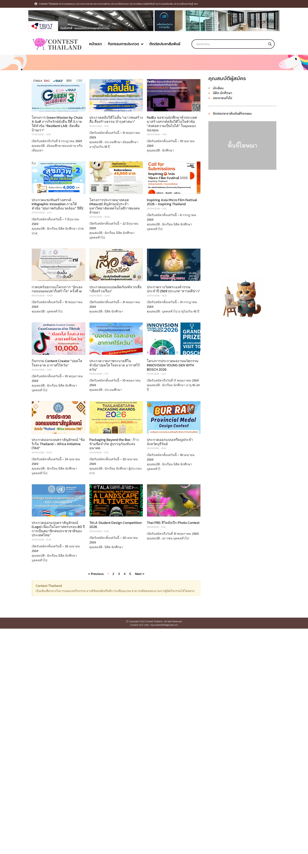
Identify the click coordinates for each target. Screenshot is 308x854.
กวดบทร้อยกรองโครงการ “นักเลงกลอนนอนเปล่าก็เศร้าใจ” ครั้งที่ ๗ (57, 289)
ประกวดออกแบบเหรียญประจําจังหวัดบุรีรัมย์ (170, 441)
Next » (139, 573)
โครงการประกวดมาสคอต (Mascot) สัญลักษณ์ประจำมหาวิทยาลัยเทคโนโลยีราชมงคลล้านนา (114, 206)
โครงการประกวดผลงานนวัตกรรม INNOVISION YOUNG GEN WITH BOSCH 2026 (172, 365)
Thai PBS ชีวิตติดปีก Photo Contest (173, 522)
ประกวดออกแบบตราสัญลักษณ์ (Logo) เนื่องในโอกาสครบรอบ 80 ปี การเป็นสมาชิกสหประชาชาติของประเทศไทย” (58, 529)
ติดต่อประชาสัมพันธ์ (164, 44)
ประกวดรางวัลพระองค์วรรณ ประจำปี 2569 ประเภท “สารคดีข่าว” (173, 289)
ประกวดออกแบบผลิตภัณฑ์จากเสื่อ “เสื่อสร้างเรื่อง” (115, 289)
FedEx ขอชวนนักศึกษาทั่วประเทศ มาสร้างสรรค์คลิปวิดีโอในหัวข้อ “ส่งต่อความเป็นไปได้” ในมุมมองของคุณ (172, 124)
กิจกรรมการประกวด (125, 44)
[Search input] (231, 44)
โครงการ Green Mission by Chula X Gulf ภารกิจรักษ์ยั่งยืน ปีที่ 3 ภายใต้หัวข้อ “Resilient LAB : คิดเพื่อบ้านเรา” (57, 124)
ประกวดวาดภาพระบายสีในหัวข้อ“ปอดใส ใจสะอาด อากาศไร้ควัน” (114, 365)
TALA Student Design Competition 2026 (115, 525)
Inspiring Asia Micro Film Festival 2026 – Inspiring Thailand (172, 202)
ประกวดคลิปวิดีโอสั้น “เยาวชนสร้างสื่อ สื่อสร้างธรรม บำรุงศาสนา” (116, 119)
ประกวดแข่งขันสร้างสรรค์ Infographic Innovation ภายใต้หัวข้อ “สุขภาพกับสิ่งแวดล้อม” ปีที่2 (57, 204)
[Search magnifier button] (270, 44)
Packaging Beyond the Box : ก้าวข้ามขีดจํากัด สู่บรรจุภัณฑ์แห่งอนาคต (114, 444)
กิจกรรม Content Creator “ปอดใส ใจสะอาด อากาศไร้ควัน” (57, 363)
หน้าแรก (95, 44)
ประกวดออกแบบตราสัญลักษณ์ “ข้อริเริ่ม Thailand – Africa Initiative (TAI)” (58, 444)
